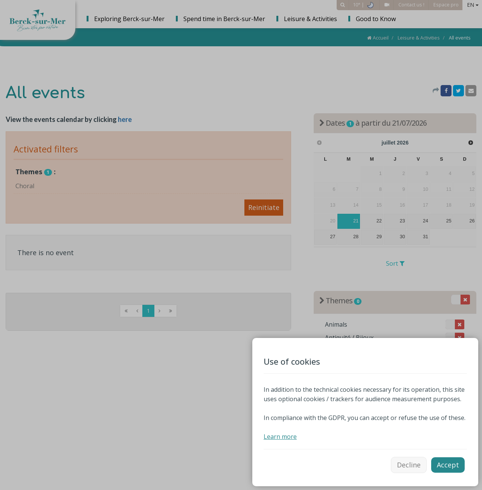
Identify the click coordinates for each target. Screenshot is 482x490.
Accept (448, 464)
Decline (409, 464)
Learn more (280, 436)
